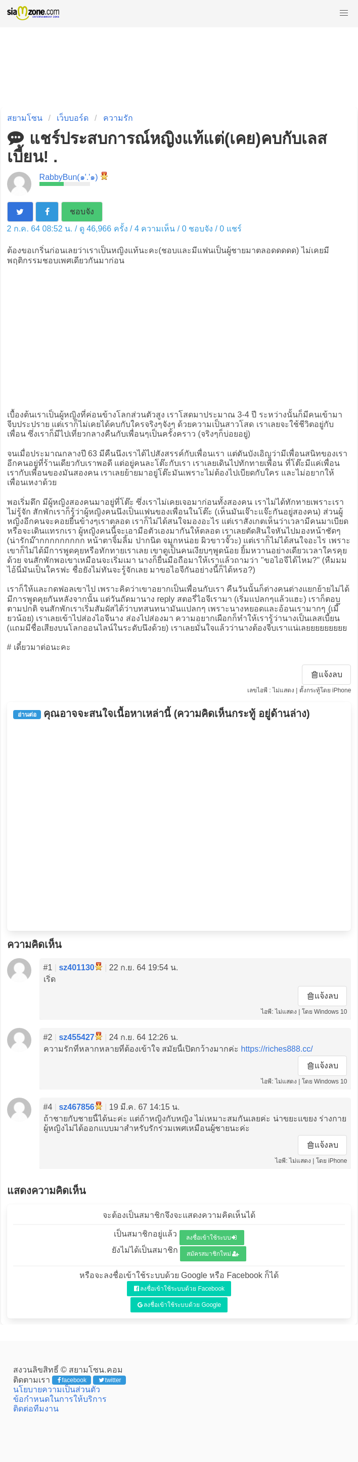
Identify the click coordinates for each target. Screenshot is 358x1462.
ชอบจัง (82, 211)
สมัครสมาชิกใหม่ (213, 1253)
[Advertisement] (179, 336)
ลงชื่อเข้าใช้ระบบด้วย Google (179, 1304)
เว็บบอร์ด (72, 118)
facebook (72, 1380)
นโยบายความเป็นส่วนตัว (56, 1389)
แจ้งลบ (327, 674)
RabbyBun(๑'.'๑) (68, 177)
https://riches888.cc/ (276, 1049)
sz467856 (76, 1107)
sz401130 (76, 967)
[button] (344, 13)
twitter (110, 1380)
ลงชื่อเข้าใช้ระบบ (211, 1237)
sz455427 (76, 1037)
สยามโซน (24, 118)
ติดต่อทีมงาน (36, 1408)
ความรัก (118, 118)
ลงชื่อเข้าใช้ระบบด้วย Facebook (179, 1288)
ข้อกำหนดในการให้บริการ (60, 1399)
